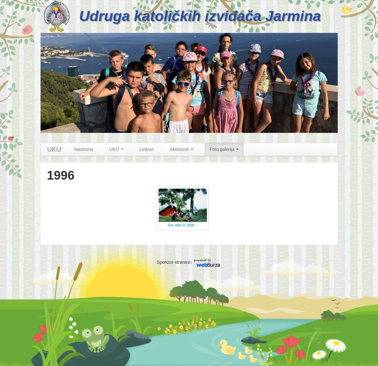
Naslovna (83, 149)
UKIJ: (55, 149)
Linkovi (147, 149)
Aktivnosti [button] (182, 149)
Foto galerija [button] (224, 149)
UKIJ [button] (116, 149)
